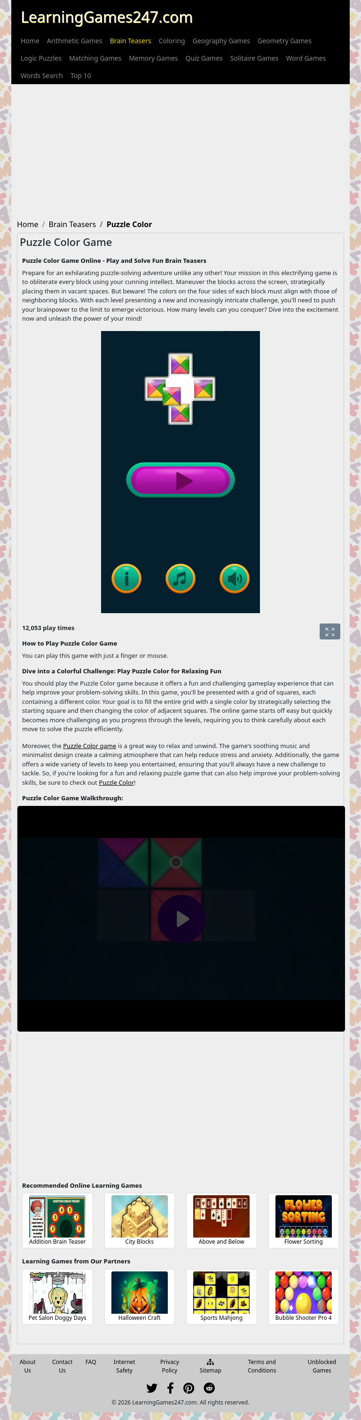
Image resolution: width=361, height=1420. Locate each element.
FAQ (91, 1362)
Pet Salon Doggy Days (57, 1318)
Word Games (306, 58)
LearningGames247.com (107, 17)
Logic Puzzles (41, 58)
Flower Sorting (303, 1242)
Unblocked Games (322, 1366)
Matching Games (95, 58)
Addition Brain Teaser (57, 1242)
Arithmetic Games (74, 40)
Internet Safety (124, 1366)
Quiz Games (204, 58)
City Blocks (140, 1242)
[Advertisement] (180, 150)
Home (30, 40)
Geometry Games (285, 40)
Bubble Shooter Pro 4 (303, 1318)
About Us (28, 1366)
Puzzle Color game (89, 746)
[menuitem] (30, 40)
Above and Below (221, 1242)
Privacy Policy (169, 1366)
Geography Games (221, 40)
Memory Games (153, 58)
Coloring (172, 40)
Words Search (42, 75)
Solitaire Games (254, 58)
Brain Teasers (130, 40)
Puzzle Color (116, 782)
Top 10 (81, 75)
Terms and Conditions (262, 1366)
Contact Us (62, 1366)
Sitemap (210, 1366)
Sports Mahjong (221, 1318)
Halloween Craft (139, 1318)
